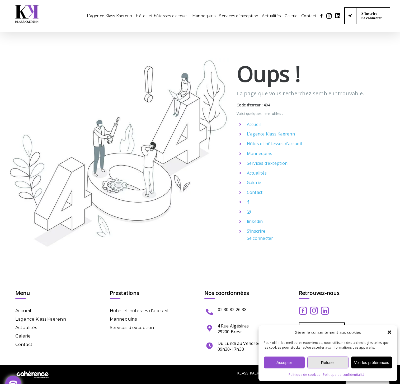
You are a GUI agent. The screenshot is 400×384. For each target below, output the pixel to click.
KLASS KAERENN (252, 373)
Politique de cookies (304, 374)
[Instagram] (314, 311)
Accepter (284, 362)
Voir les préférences (371, 362)
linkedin (255, 221)
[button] (389, 332)
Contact (255, 192)
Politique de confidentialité (344, 374)
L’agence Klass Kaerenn (271, 134)
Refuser (328, 362)
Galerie (254, 182)
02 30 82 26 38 (232, 309)
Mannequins (259, 153)
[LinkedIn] (325, 311)
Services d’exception (267, 163)
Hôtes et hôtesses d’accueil (274, 144)
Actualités (257, 173)
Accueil (254, 124)
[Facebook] (303, 311)
